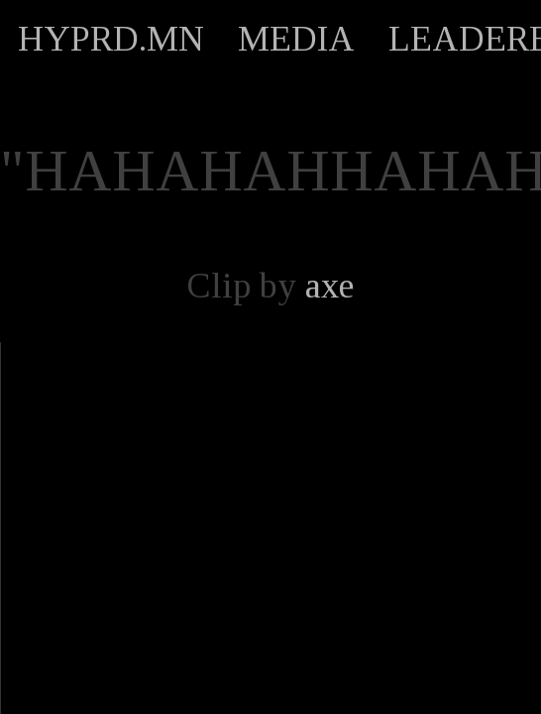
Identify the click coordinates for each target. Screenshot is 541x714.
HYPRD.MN (111, 39)
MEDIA (296, 39)
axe (329, 285)
